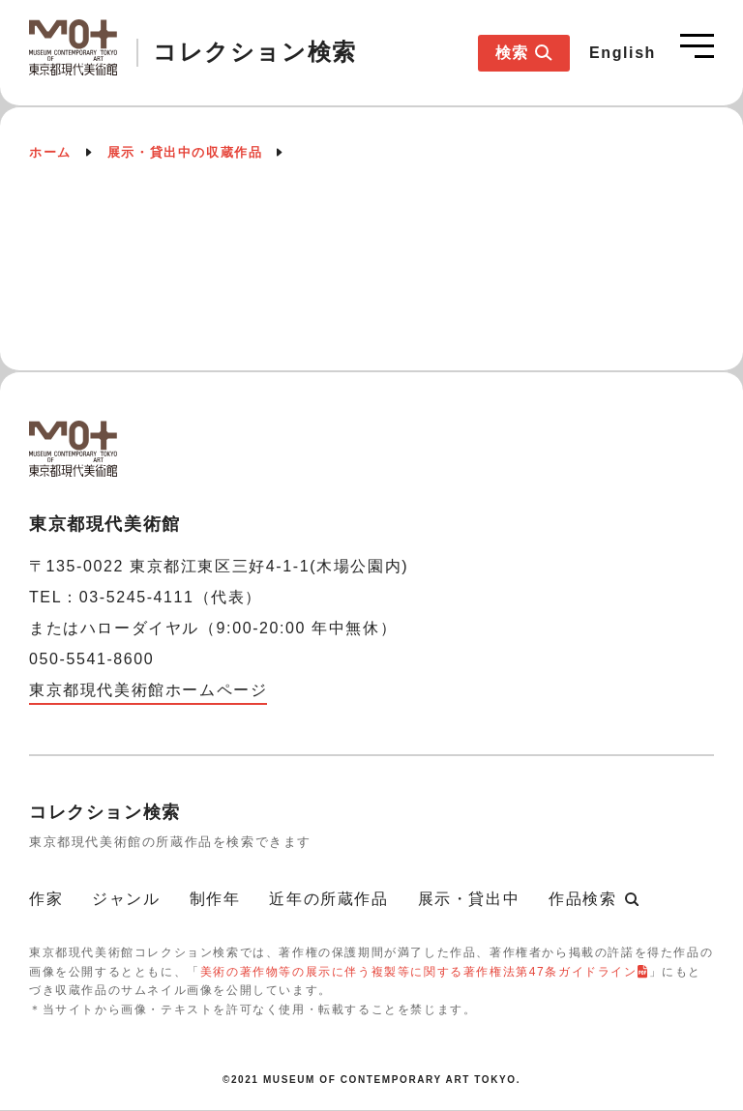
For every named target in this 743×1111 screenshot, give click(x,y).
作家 (46, 899)
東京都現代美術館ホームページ (148, 690)
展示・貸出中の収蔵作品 (185, 152)
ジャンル (126, 899)
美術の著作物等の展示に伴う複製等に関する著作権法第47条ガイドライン (419, 972)
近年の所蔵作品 (328, 899)
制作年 (215, 899)
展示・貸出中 (469, 899)
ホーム (50, 152)
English (622, 52)
